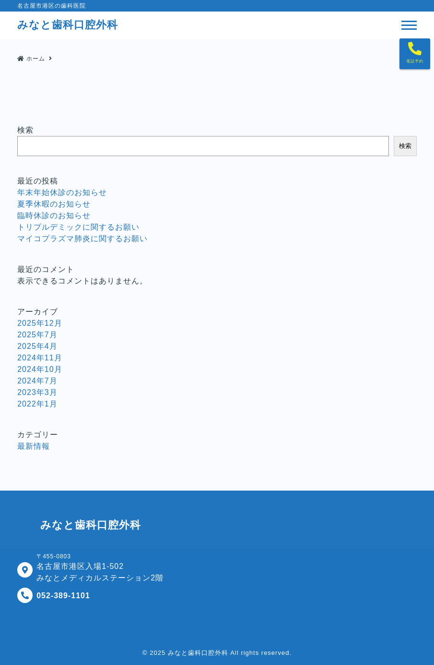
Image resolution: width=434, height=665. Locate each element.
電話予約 (414, 61)
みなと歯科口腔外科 (198, 652)
